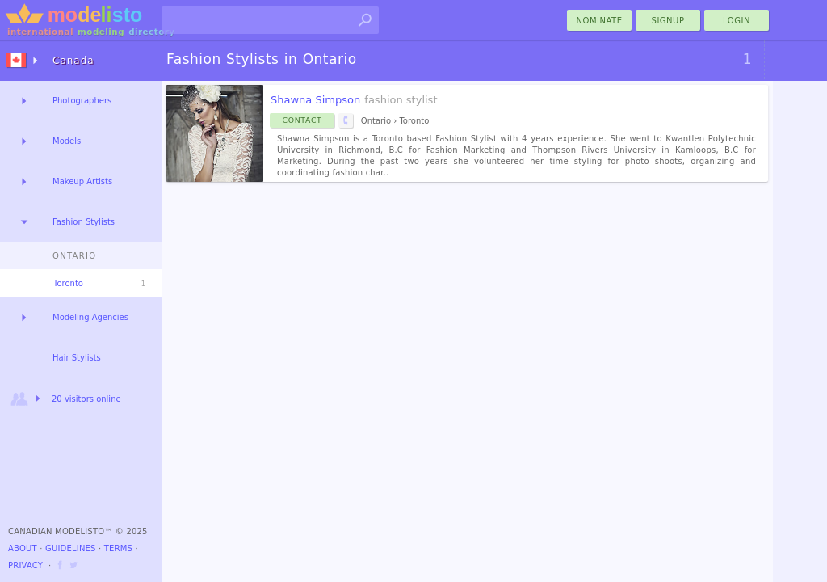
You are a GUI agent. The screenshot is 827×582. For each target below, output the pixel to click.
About (22, 548)
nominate (600, 20)
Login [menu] (736, 20)
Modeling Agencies (90, 317)
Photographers (81, 100)
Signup (668, 20)
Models (66, 141)
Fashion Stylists (83, 221)
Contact (302, 120)
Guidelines (70, 548)
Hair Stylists (76, 357)
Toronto (68, 283)
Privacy (25, 565)
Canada (73, 60)
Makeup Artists (82, 181)
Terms (118, 548)
